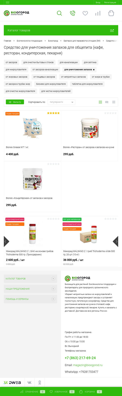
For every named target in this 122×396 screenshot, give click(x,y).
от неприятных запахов (73, 77)
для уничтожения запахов (79, 69)
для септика (90, 62)
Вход (98, 2)
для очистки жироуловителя (20, 91)
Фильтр (15, 102)
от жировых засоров (16, 77)
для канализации (69, 62)
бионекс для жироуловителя (51, 84)
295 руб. (89, 156)
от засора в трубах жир (18, 84)
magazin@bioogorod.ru (87, 365)
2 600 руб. (32, 261)
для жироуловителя (16, 69)
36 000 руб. (89, 261)
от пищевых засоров (44, 77)
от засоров (11, 62)
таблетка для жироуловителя (87, 84)
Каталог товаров (61, 30)
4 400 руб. (32, 156)
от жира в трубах (101, 77)
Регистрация (110, 2)
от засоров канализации (45, 69)
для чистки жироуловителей (56, 91)
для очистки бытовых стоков (38, 62)
